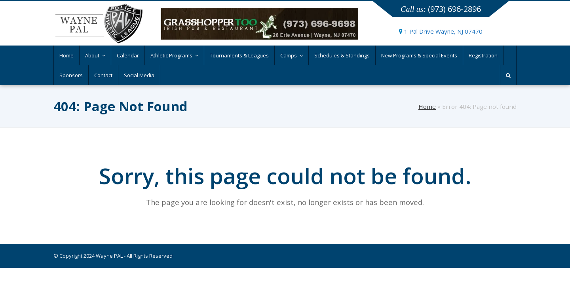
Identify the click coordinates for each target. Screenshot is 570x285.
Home (427, 106)
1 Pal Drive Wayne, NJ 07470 (441, 31)
